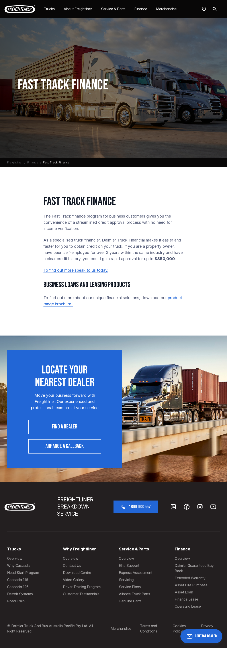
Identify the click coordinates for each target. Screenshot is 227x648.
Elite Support (129, 565)
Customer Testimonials (81, 594)
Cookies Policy (179, 628)
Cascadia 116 (17, 579)
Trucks (49, 9)
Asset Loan (184, 592)
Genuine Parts (130, 601)
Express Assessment (135, 572)
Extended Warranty (190, 578)
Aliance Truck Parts (134, 594)
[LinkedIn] (173, 507)
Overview (14, 558)
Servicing (126, 579)
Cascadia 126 (18, 587)
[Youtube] (213, 507)
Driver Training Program (82, 587)
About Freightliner (78, 9)
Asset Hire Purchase (191, 585)
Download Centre (77, 572)
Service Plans (130, 587)
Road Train (16, 601)
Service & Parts (113, 9)
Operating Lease (188, 606)
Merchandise (166, 9)
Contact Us (72, 565)
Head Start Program (23, 572)
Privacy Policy (207, 628)
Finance (140, 9)
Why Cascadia (18, 565)
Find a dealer (64, 426)
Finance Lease (186, 599)
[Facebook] (186, 507)
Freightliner (15, 162)
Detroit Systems (20, 594)
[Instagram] (200, 507)
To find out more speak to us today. (75, 270)
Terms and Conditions (148, 628)
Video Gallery (73, 579)
